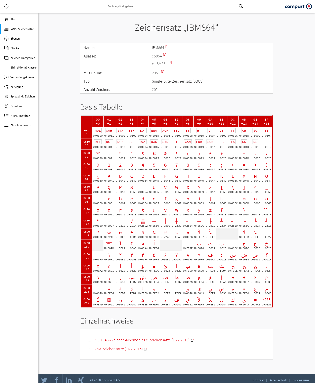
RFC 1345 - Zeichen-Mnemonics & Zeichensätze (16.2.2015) (141, 339)
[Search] (241, 6)
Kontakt (259, 380)
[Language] (6, 6)
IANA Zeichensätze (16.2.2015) (118, 348)
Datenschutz (278, 380)
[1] (166, 46)
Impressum (300, 380)
